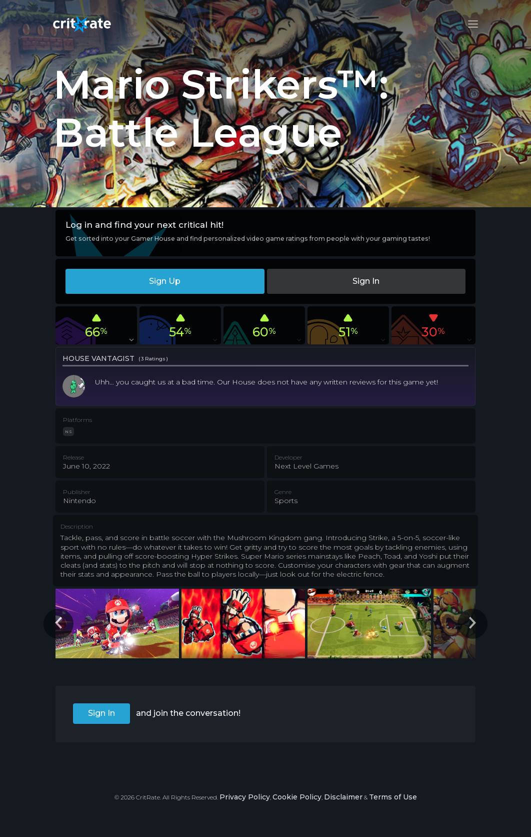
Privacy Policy (245, 796)
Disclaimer (343, 796)
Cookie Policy (297, 796)
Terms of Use (393, 796)
